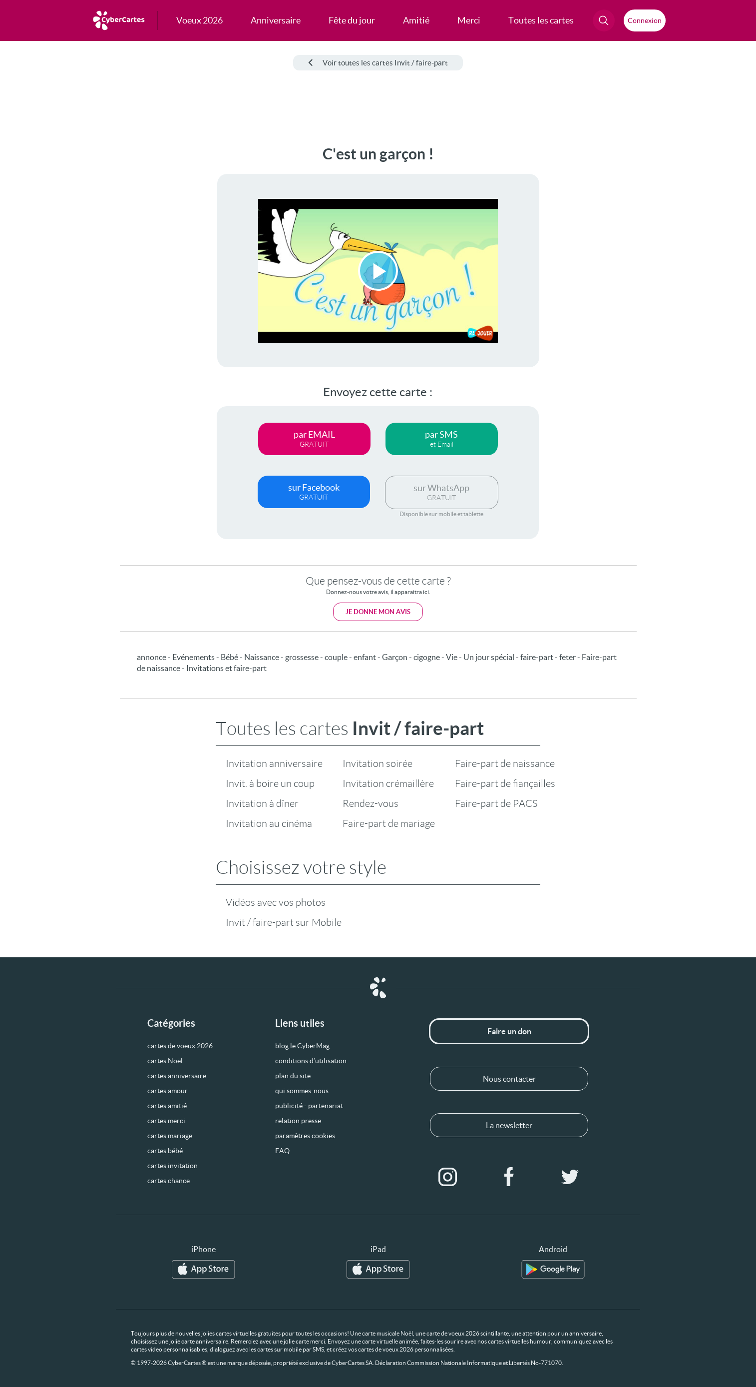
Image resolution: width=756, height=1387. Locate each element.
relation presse (298, 1121)
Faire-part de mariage (389, 823)
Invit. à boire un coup (270, 783)
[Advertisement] (83, 295)
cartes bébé (165, 1151)
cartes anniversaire (176, 1076)
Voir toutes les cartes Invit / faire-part (378, 62)
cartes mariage (169, 1136)
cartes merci (166, 1121)
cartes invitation (172, 1166)
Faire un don (509, 1031)
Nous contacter (509, 1078)
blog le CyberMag (302, 1046)
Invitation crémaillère (388, 783)
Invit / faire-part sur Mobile (284, 922)
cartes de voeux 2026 (180, 1046)
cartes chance (168, 1181)
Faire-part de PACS (496, 803)
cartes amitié (167, 1106)
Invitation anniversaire (274, 763)
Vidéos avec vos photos (276, 902)
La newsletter (509, 1125)
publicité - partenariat (309, 1106)
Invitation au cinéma (269, 823)
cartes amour (167, 1091)
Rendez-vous (370, 803)
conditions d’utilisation (311, 1061)
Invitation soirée (377, 763)
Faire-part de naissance (505, 763)
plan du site (293, 1076)
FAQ (282, 1151)
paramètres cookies (305, 1136)
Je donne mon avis (378, 612)
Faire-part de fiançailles (505, 783)
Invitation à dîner (262, 803)
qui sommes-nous (302, 1091)
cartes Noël (165, 1061)
